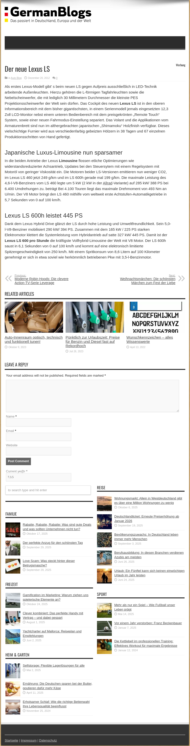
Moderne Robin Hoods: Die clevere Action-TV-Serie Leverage (45, 279)
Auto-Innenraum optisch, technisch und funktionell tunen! (34, 339)
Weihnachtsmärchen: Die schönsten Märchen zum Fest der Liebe (145, 279)
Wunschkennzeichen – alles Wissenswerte (149, 339)
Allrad (107, 183)
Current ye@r (16, 472)
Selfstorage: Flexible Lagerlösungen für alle (54, 666)
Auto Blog (16, 78)
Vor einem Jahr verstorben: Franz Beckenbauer (148, 623)
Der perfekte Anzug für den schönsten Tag (53, 543)
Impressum (29, 741)
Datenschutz (48, 741)
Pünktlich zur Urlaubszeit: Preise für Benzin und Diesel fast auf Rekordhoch (93, 341)
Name (10, 417)
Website (12, 446)
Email (10, 431)
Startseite (11, 741)
